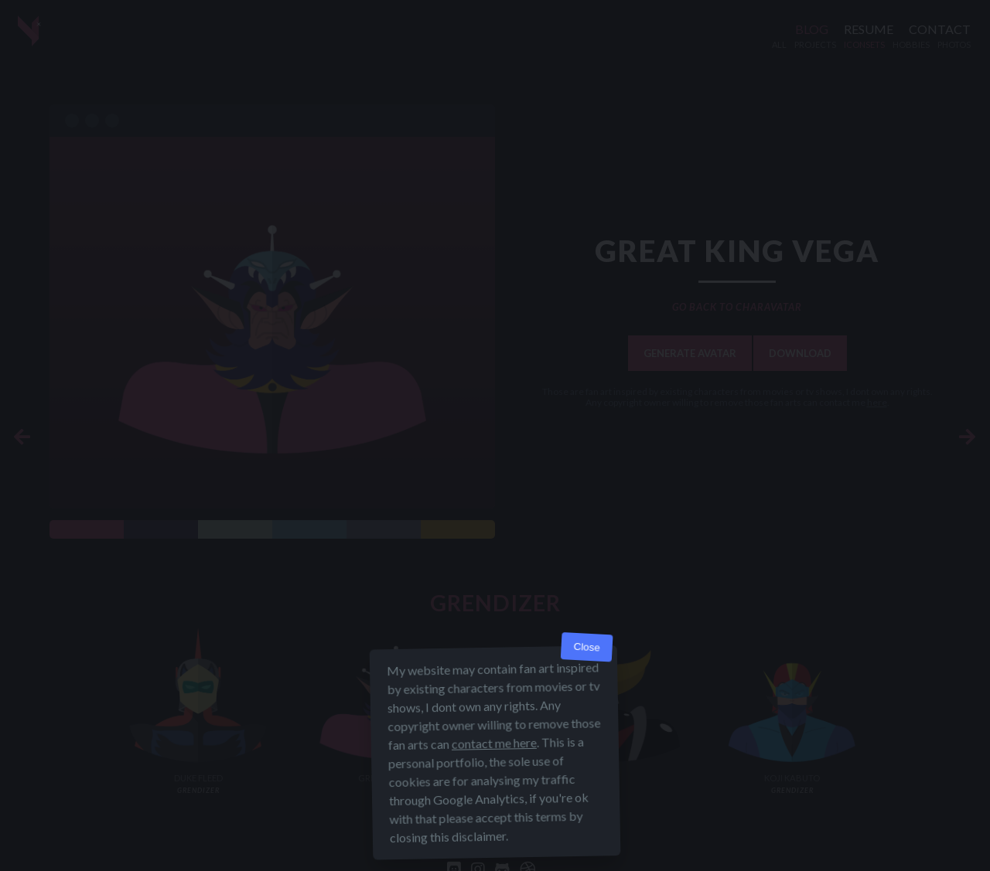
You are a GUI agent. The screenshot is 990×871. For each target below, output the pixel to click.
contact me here (494, 743)
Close (586, 647)
